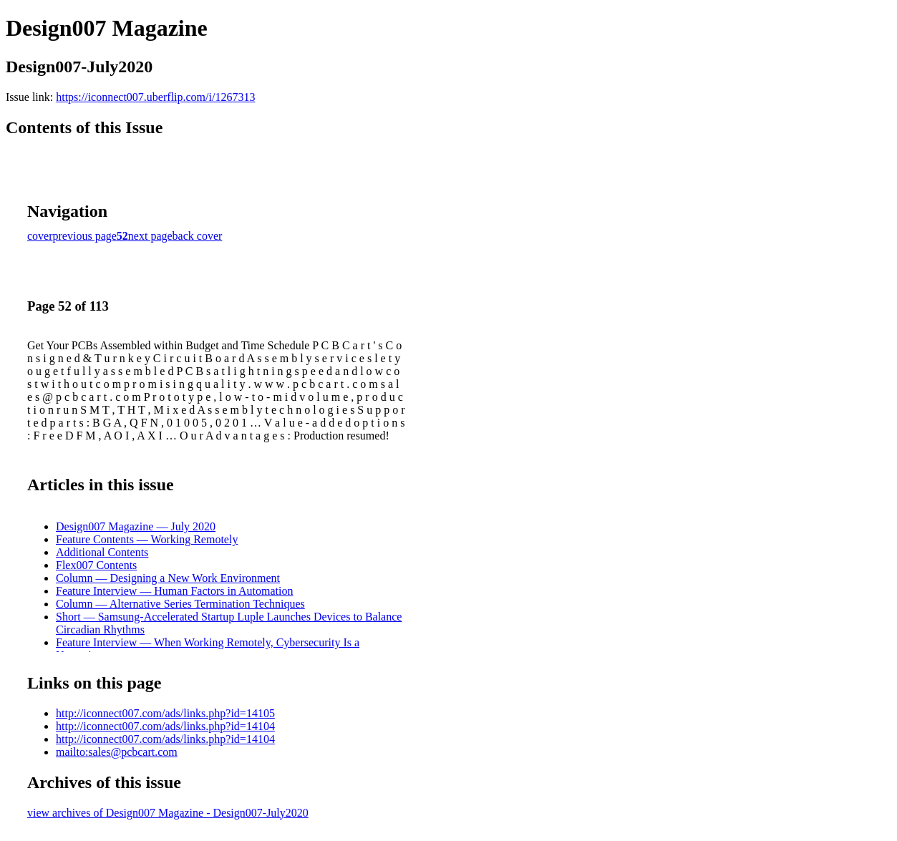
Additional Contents (102, 552)
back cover (198, 236)
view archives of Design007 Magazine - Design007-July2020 (168, 813)
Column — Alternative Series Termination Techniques (180, 604)
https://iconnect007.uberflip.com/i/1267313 (155, 97)
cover (40, 236)
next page (150, 236)
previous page (85, 236)
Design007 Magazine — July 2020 (135, 526)
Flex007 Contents (96, 565)
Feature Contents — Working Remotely (147, 539)
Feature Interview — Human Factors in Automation (174, 591)
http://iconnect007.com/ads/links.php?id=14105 (165, 713)
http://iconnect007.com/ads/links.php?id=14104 (165, 726)
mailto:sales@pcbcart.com (117, 752)
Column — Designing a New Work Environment (168, 578)
